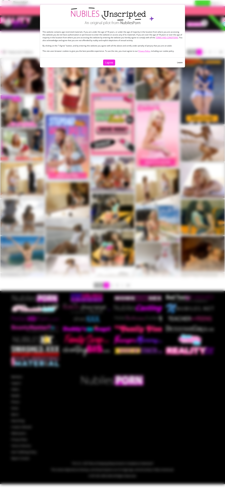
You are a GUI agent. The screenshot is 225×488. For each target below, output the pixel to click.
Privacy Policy (144, 51)
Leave (179, 62)
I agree (109, 62)
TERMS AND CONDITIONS (167, 37)
